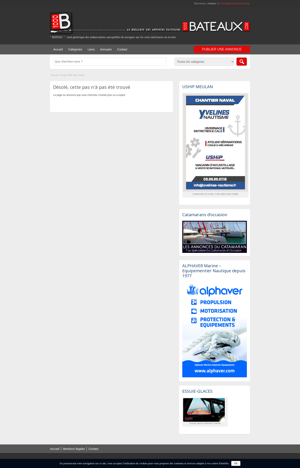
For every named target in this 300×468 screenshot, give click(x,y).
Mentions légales (74, 448)
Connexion (242, 3)
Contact (122, 49)
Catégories (75, 49)
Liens (91, 49)
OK (236, 463)
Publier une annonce (222, 49)
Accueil (58, 49)
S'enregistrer (227, 3)
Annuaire (106, 49)
